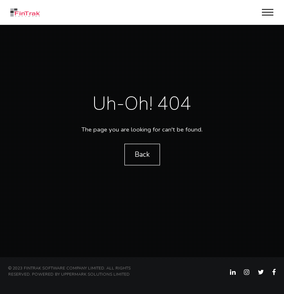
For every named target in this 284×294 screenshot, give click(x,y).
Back (142, 154)
